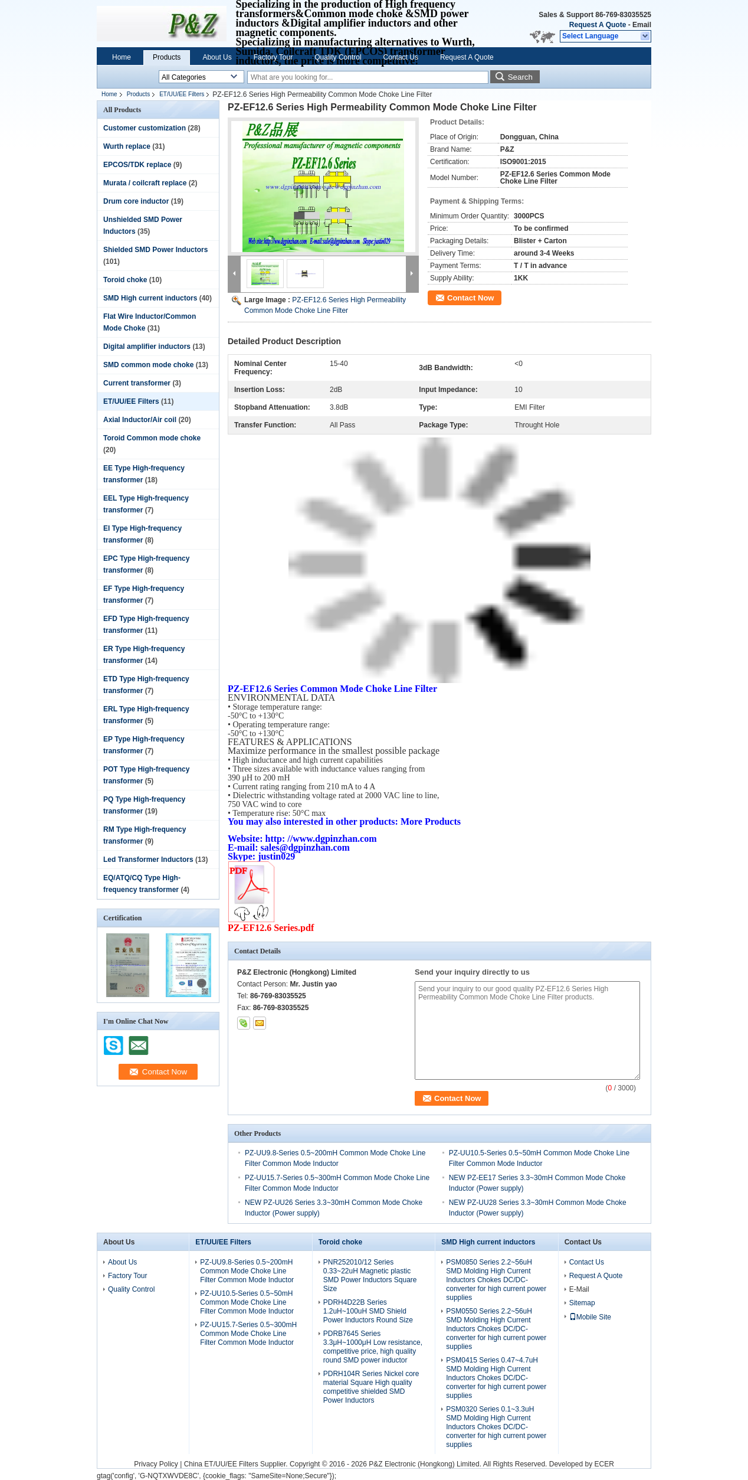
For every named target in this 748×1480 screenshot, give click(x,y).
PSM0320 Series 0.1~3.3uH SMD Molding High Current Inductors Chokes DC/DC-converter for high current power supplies (496, 1427)
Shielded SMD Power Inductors (155, 250)
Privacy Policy (156, 1464)
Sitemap (582, 1303)
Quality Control (337, 57)
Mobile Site (590, 1317)
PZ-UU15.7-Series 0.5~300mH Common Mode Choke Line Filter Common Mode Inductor (248, 1334)
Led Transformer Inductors (148, 859)
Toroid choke (125, 280)
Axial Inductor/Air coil (139, 420)
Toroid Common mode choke (152, 438)
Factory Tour (273, 57)
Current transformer (136, 383)
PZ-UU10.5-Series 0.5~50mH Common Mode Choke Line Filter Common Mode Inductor (247, 1302)
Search (520, 77)
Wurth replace (126, 146)
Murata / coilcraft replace (144, 183)
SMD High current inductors (150, 298)
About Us (216, 57)
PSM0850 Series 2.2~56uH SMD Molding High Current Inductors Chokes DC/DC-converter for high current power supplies (496, 1280)
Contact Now (470, 297)
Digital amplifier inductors (147, 346)
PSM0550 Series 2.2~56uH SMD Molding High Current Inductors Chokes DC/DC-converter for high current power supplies (496, 1329)
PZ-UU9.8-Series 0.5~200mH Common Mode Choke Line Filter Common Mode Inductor (247, 1271)
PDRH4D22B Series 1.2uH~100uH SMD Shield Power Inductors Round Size (368, 1311)
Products (167, 57)
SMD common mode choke (148, 365)
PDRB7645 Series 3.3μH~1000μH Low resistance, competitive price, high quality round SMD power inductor (372, 1346)
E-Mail (579, 1289)
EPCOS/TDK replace (137, 165)
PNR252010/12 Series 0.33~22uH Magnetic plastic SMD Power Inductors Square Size (370, 1275)
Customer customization (144, 128)
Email (641, 25)
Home (121, 57)
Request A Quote (597, 25)
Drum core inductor (136, 201)
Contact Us (400, 57)
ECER (604, 1464)
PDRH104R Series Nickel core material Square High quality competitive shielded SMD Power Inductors (371, 1387)
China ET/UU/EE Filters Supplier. (237, 1464)
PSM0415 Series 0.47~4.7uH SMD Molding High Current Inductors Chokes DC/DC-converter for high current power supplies (496, 1378)
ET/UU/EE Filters (181, 94)
